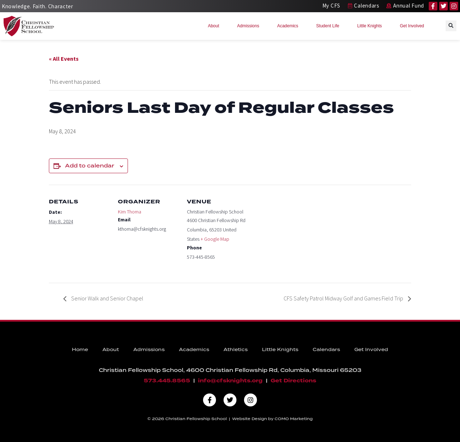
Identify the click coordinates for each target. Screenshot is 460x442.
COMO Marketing (294, 418)
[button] (451, 25)
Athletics (236, 349)
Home (80, 349)
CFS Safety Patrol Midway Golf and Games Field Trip (344, 298)
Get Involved (414, 25)
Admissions (250, 25)
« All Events (64, 58)
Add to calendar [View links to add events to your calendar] (89, 165)
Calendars (326, 349)
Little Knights (371, 25)
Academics (289, 25)
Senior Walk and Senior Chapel (106, 298)
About (215, 25)
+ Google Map (215, 239)
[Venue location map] (294, 234)
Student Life (329, 25)
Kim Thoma (129, 211)
